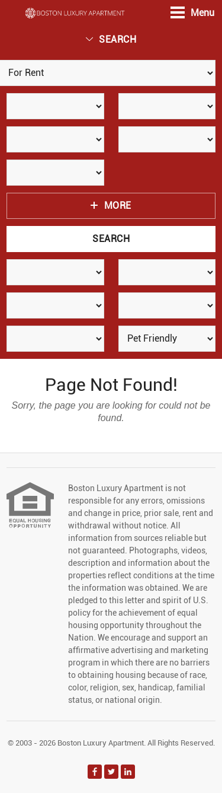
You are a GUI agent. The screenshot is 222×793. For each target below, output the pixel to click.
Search (111, 39)
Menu (192, 12)
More (111, 205)
